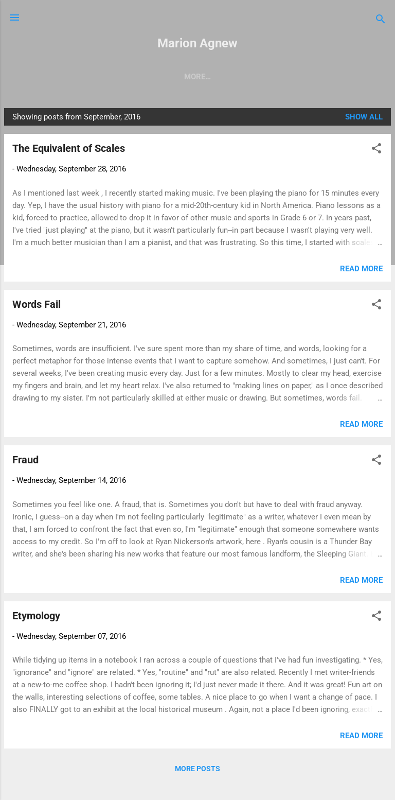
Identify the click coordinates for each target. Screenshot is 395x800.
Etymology (36, 618)
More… (361, 76)
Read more (361, 270)
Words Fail (36, 306)
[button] (376, 152)
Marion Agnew (197, 43)
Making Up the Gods (60, 76)
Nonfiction (307, 76)
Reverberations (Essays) (169, 76)
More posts (197, 771)
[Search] (380, 21)
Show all (364, 119)
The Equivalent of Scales (68, 150)
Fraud (25, 462)
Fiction (251, 76)
